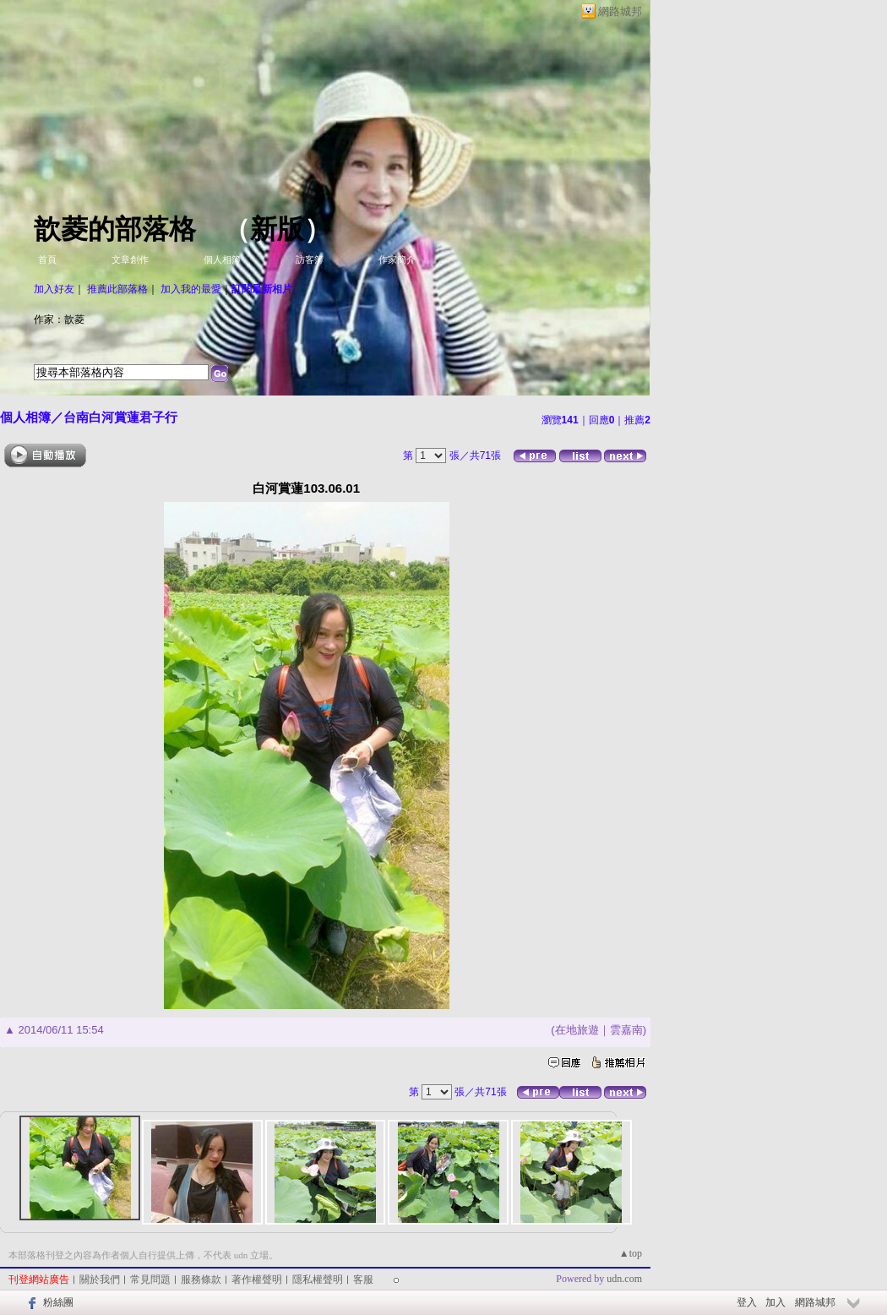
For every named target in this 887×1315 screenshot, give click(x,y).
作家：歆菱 (59, 319)
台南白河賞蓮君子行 (120, 417)
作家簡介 (397, 259)
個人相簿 (222, 259)
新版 (277, 229)
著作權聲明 (256, 1279)
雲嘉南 (626, 1029)
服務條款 (201, 1279)
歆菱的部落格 (115, 229)
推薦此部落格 (117, 289)
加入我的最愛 (191, 289)
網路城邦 (620, 11)
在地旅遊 (577, 1029)
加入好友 (54, 289)
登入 (747, 1302)
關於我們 (99, 1279)
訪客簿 (310, 259)
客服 (363, 1279)
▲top (630, 1253)
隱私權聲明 (317, 1279)
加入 (775, 1302)
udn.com (624, 1279)
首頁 (47, 259)
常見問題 (150, 1279)
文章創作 (130, 259)
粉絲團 (58, 1302)
